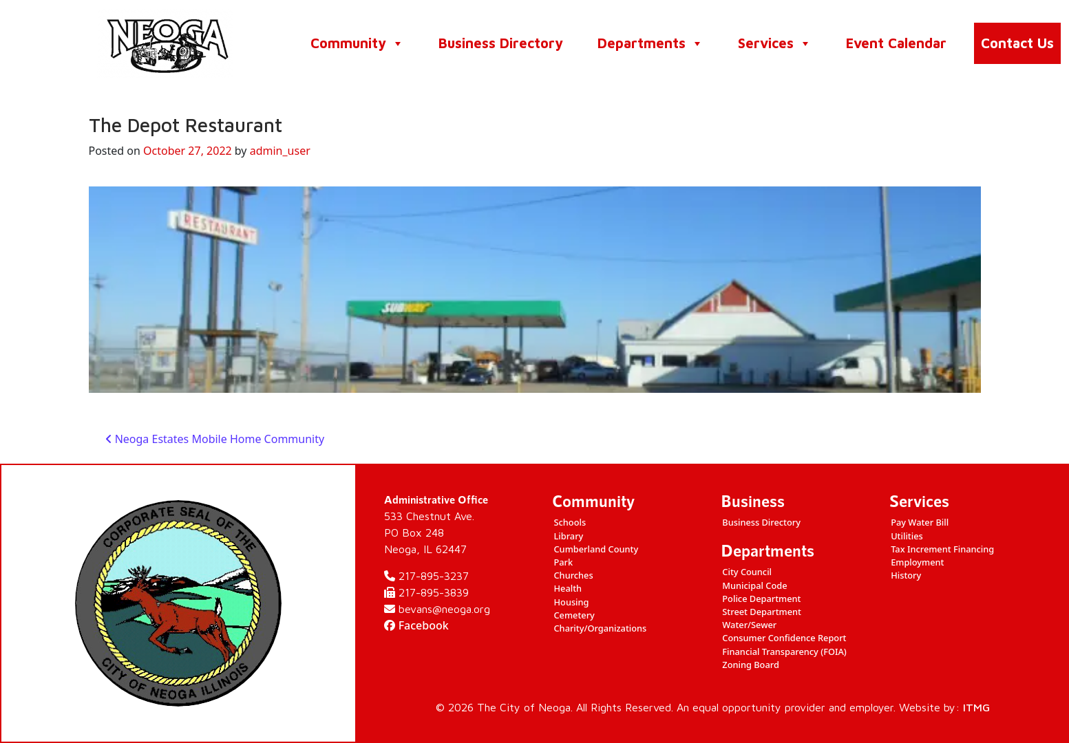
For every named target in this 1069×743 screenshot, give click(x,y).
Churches (573, 575)
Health (567, 588)
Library (568, 536)
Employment (917, 562)
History (906, 575)
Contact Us (1017, 43)
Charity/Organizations (599, 628)
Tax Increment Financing (942, 549)
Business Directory (500, 43)
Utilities (907, 536)
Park (563, 562)
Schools (569, 522)
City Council (747, 572)
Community (357, 43)
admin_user (280, 150)
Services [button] (775, 43)
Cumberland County (595, 549)
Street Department (761, 611)
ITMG (976, 707)
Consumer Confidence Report (784, 638)
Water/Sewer (749, 624)
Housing (571, 602)
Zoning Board (750, 664)
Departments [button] (650, 43)
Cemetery (573, 615)
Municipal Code (754, 585)
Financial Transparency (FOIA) (784, 651)
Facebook (416, 625)
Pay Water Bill (920, 522)
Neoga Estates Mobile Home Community (215, 438)
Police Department (761, 598)
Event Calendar (896, 43)
